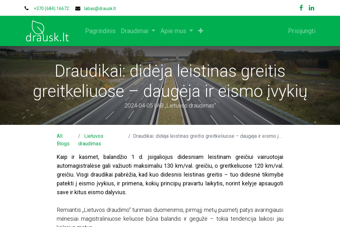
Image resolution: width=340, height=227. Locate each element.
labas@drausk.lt (100, 8)
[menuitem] (102, 31)
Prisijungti (300, 31)
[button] (202, 31)
